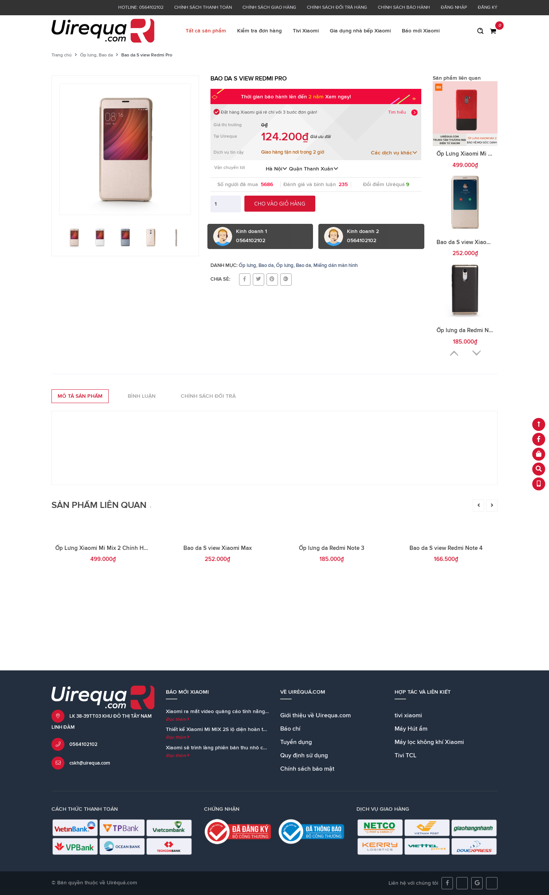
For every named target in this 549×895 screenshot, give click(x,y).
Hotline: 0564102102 (141, 7)
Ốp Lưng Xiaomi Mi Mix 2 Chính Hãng (486, 154)
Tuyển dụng (296, 742)
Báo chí (290, 729)
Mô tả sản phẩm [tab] (80, 396)
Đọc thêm (177, 719)
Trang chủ (61, 55)
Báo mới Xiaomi (421, 31)
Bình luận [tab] (142, 396)
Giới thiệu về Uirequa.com (315, 715)
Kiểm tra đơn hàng (259, 31)
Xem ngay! (338, 97)
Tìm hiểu (397, 112)
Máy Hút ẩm (411, 729)
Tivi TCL (405, 755)
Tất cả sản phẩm (206, 31)
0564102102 (83, 744)
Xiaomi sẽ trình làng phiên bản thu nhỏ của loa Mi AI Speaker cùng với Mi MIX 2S (263, 747)
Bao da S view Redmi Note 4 (446, 643)
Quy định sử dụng (304, 755)
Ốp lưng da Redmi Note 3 (469, 330)
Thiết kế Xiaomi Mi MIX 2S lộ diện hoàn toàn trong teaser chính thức (247, 729)
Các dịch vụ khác (394, 153)
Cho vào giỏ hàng (279, 203)
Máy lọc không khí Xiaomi (429, 742)
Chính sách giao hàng (269, 7)
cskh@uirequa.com (89, 763)
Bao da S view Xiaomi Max (471, 242)
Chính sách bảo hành (404, 7)
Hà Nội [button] (276, 169)
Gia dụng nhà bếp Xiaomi (360, 31)
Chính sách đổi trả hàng (337, 7)
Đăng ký (488, 7)
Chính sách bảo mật (307, 769)
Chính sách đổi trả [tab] (208, 396)
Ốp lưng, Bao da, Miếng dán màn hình (317, 265)
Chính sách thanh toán (203, 7)
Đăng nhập (454, 7)
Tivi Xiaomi (306, 31)
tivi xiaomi (408, 715)
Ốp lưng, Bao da (96, 55)
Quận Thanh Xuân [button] (314, 169)
